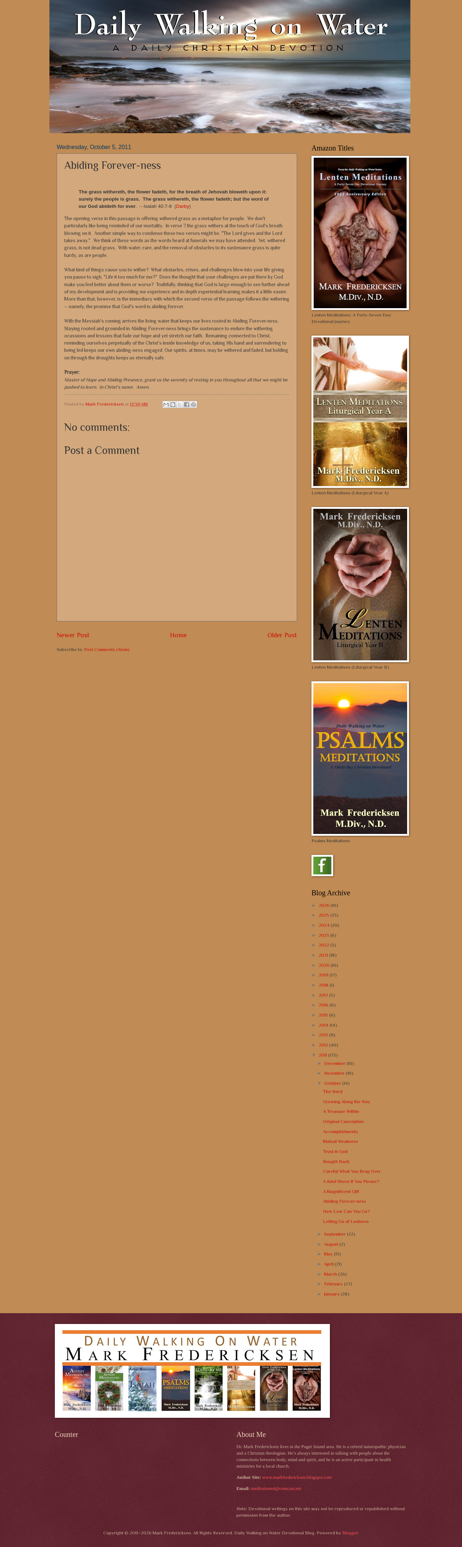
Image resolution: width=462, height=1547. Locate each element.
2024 (325, 925)
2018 (324, 985)
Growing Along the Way (346, 1101)
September (335, 1234)
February (334, 1283)
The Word (333, 1091)
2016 (324, 1005)
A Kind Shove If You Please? (351, 1181)
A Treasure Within (341, 1111)
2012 (324, 1045)
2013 (324, 1034)
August (331, 1244)
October (333, 1083)
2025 (324, 915)
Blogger (350, 1532)
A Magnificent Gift (341, 1191)
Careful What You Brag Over (352, 1171)
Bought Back (336, 1161)
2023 (324, 935)
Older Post (282, 635)
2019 (324, 975)
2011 (323, 1055)
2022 (324, 945)
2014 (324, 1025)
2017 (324, 995)
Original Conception (343, 1121)
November (335, 1073)
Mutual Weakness (340, 1141)
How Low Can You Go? (346, 1211)
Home (178, 635)
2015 (324, 1015)
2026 (325, 905)
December (335, 1063)
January (332, 1294)
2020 (325, 965)
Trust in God (335, 1151)
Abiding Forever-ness (344, 1201)
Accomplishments (340, 1131)
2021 (324, 955)
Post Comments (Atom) (107, 649)
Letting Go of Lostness (346, 1221)
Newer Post (73, 635)
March (331, 1274)
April (329, 1264)
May (329, 1254)
